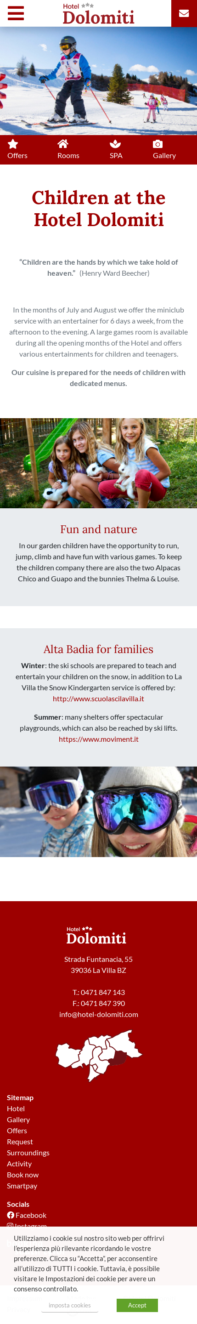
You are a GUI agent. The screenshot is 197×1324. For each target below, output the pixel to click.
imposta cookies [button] (70, 1305)
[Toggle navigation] (18, 13)
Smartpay (22, 1185)
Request (20, 1141)
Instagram (27, 1226)
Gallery (18, 1119)
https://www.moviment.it (99, 738)
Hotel (16, 1108)
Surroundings (28, 1152)
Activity (19, 1163)
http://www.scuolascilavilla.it (98, 698)
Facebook (26, 1214)
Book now (23, 1174)
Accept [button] (137, 1305)
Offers (17, 1130)
